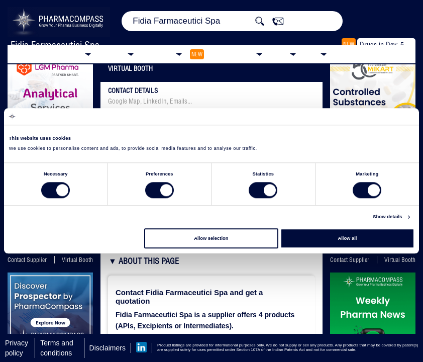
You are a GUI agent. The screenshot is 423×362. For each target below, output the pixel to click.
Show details (387, 217)
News (278, 53)
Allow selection (211, 238)
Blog (311, 53)
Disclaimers (107, 348)
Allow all (347, 238)
